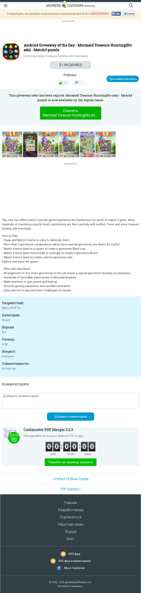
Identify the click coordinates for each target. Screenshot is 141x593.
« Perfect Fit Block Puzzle (70, 479)
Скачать (72, 113)
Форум (70, 531)
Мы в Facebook (74, 568)
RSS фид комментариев (74, 561)
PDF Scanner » (71, 489)
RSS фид (74, 554)
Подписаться (70, 517)
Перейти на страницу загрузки (70, 462)
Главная (70, 503)
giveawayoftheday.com (78, 582)
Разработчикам (70, 510)
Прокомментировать (123, 79)
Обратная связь (70, 524)
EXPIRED (70, 65)
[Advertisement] (70, 32)
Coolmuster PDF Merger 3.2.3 (48, 429)
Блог (70, 539)
